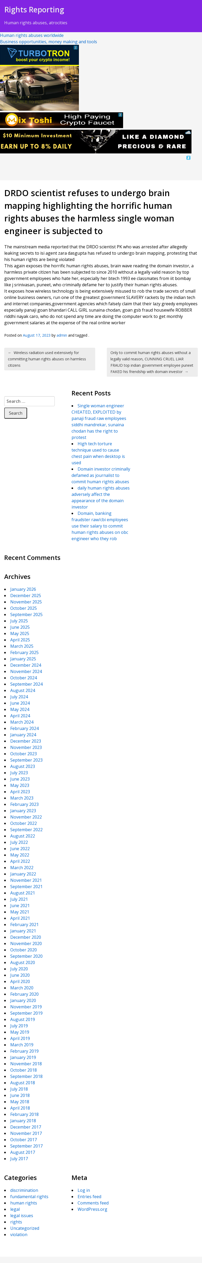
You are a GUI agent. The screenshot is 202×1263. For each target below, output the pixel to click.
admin (62, 335)
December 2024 (25, 665)
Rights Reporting (34, 9)
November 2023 (26, 747)
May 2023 (19, 785)
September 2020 (26, 956)
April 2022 (20, 861)
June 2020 (20, 975)
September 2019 (26, 1013)
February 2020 (24, 994)
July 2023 (19, 773)
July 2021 (19, 899)
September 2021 (26, 886)
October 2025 (23, 608)
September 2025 (26, 614)
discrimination (24, 1190)
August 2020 (22, 962)
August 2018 (22, 1083)
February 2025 (24, 652)
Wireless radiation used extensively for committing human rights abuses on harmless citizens (47, 359)
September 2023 (26, 760)
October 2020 (23, 950)
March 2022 (21, 867)
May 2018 (19, 1102)
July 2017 (19, 1159)
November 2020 (26, 943)
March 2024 (21, 722)
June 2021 (20, 905)
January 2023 (23, 811)
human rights (23, 1203)
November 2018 (26, 1064)
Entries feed (89, 1196)
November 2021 (26, 880)
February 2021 (24, 924)
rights (16, 1222)
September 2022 (26, 830)
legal (15, 1209)
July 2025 (19, 621)
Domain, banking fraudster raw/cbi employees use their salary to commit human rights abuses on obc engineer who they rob (100, 525)
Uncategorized (24, 1228)
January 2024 (23, 735)
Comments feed (93, 1203)
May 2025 (19, 633)
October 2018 (23, 1070)
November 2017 (26, 1133)
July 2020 (19, 969)
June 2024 (20, 703)
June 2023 (20, 779)
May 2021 (19, 912)
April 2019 (20, 1038)
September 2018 (26, 1076)
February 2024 (24, 728)
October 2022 (23, 823)
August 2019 (22, 1019)
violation (18, 1234)
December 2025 (25, 595)
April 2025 (20, 640)
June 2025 (20, 627)
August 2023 (22, 766)
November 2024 (26, 671)
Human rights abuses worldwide (32, 35)
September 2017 (26, 1146)
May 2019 (19, 1032)
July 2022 (19, 842)
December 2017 (25, 1127)
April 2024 (20, 716)
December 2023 (25, 741)
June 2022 (20, 848)
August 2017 (22, 1152)
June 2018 (20, 1095)
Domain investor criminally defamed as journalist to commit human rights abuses (101, 475)
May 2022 (19, 855)
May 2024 (19, 709)
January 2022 (23, 874)
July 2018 (19, 1089)
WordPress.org (92, 1209)
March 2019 (21, 1045)
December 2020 (25, 937)
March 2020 (21, 988)
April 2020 (20, 981)
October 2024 (23, 678)
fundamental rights (29, 1196)
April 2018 (20, 1108)
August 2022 (22, 836)
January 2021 (23, 931)
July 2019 (19, 1026)
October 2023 (23, 754)
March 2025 (21, 646)
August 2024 (22, 690)
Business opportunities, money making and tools (48, 42)
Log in (84, 1190)
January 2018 (23, 1121)
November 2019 (26, 1007)
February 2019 (24, 1051)
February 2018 (24, 1114)
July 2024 (19, 697)
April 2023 (20, 792)
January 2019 (23, 1057)
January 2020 (23, 1000)
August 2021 (22, 893)
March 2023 (21, 798)
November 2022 (26, 817)
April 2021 (20, 918)
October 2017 (23, 1140)
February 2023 (24, 804)
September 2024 (26, 684)
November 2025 (26, 602)
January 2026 (23, 589)
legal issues (21, 1215)
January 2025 (23, 659)
